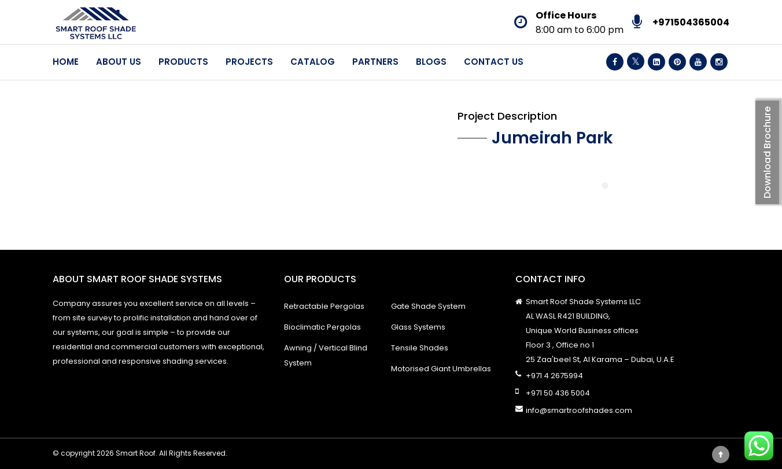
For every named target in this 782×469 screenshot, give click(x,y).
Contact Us (493, 62)
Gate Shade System (428, 306)
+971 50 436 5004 (558, 392)
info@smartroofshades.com (579, 410)
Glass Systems (418, 327)
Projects (249, 62)
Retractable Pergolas (324, 306)
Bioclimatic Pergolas (322, 327)
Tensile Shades (419, 347)
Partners (375, 62)
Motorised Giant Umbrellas (441, 368)
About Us (118, 62)
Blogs (431, 62)
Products (183, 62)
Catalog (312, 62)
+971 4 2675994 (554, 375)
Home (66, 62)
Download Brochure (767, 152)
